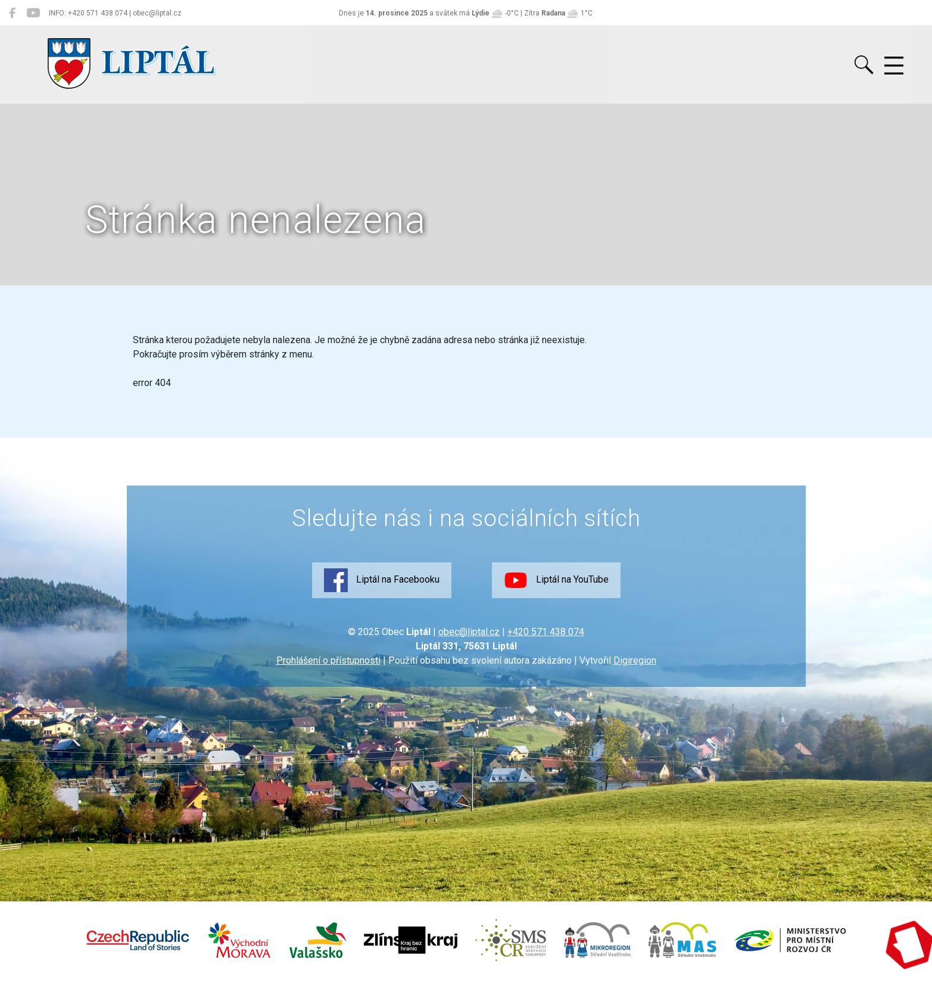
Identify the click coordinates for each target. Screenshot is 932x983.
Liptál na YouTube (556, 580)
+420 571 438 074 (545, 631)
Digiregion (634, 660)
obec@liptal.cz (469, 631)
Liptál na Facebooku (381, 580)
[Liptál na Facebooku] (12, 13)
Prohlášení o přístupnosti (328, 660)
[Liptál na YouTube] (33, 13)
